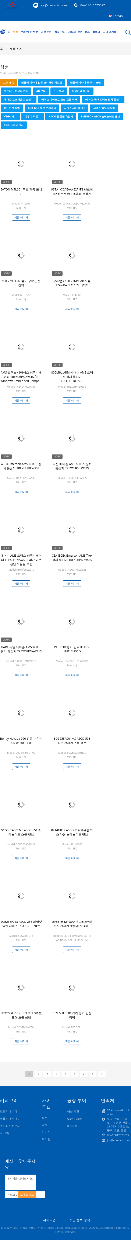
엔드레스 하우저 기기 (16, 91)
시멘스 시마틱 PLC (74, 108)
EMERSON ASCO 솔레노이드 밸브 (100, 116)
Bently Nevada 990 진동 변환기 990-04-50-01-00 (21, 740)
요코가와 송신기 (81, 91)
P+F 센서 (59, 91)
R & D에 (72, 1126)
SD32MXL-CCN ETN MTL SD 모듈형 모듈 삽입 (21, 1015)
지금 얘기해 (109, 32)
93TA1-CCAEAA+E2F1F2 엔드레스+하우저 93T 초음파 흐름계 (72, 191)
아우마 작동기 (32, 116)
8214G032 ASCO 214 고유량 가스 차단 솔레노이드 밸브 (72, 832)
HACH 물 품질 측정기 (61, 116)
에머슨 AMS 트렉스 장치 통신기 (103, 99)
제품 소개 (16, 49)
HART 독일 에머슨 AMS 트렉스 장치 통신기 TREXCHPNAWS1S (21, 649)
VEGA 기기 (10, 116)
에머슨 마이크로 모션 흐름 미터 (59, 99)
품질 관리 (59, 32)
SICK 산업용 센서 (14, 125)
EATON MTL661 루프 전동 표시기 (21, 191)
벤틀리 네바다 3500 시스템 (85, 82)
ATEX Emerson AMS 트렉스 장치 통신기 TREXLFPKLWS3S (21, 466)
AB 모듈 (40, 91)
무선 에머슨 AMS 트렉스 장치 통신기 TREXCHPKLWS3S (72, 466)
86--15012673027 (92, 5)
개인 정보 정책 (79, 1219)
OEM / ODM (74, 1118)
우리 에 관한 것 (29, 32)
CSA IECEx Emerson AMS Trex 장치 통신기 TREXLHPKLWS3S (72, 557)
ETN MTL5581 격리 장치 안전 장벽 (72, 1015)
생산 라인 (73, 1111)
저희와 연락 (75, 32)
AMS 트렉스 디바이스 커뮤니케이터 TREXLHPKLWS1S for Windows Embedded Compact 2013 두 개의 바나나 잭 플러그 (21, 378)
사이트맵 (49, 1219)
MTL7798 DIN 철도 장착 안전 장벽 (21, 283)
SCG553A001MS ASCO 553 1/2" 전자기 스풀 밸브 (72, 740)
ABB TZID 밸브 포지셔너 (42, 108)
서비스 (46, 1132)
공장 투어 (46, 32)
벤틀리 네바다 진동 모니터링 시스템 (41, 82)
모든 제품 (8, 82)
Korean (118, 16)
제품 (15, 32)
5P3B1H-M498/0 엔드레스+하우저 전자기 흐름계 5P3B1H (72, 924)
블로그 (96, 32)
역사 (44, 1125)
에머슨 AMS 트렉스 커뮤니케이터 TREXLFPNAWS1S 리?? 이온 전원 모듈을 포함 (21, 559)
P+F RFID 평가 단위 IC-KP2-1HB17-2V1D (72, 649)
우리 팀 (46, 1139)
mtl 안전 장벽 (12, 108)
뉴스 (87, 32)
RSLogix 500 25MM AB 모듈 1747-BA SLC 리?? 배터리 (72, 283)
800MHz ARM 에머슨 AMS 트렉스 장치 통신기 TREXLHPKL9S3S (72, 376)
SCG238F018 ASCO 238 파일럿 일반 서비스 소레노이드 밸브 (21, 924)
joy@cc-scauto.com (53, 5)
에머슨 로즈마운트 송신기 (18, 99)
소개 (44, 1117)
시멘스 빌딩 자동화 (104, 108)
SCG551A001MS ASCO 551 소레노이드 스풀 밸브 (21, 832)
